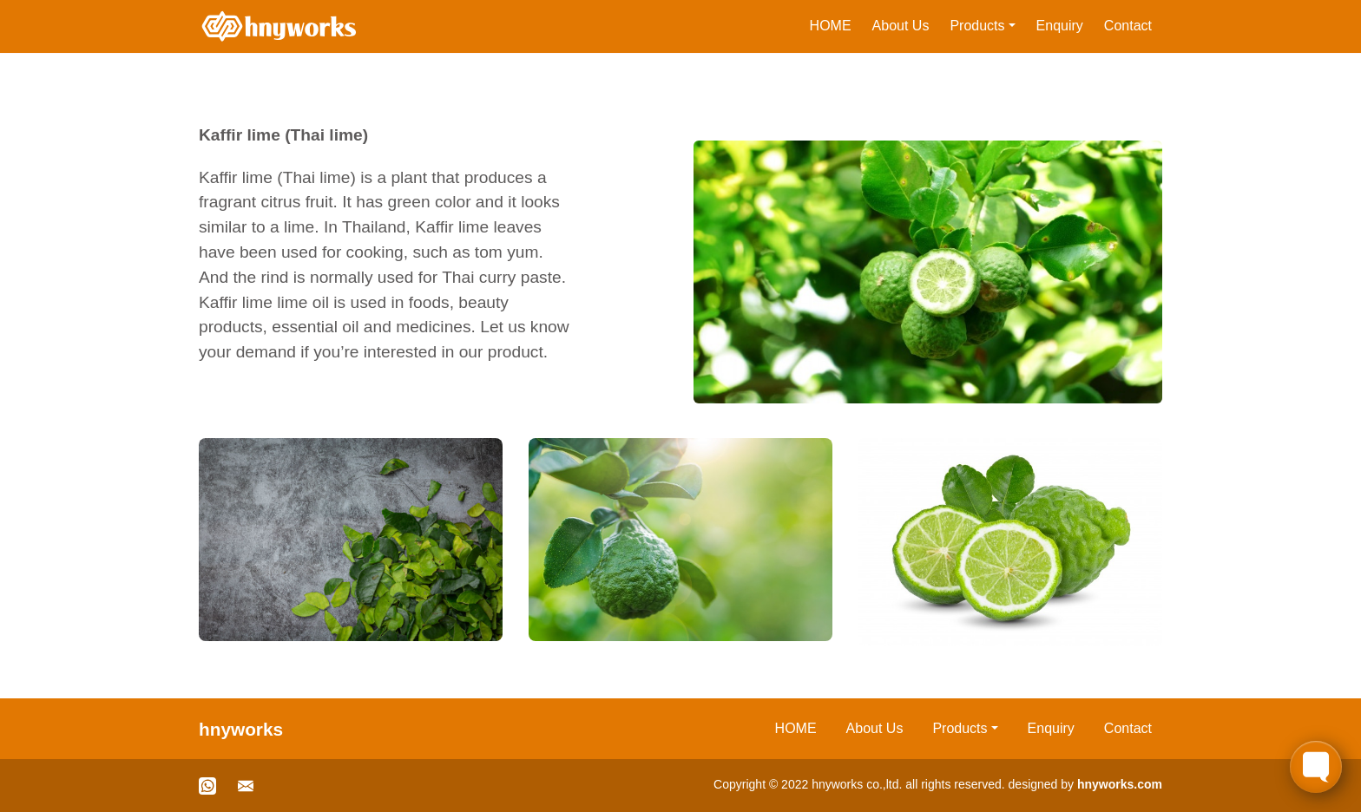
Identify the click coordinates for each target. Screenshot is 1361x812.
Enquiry (1059, 25)
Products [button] (977, 25)
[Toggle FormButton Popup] (1316, 767)
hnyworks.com (1119, 784)
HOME (830, 25)
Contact (1128, 25)
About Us (901, 25)
